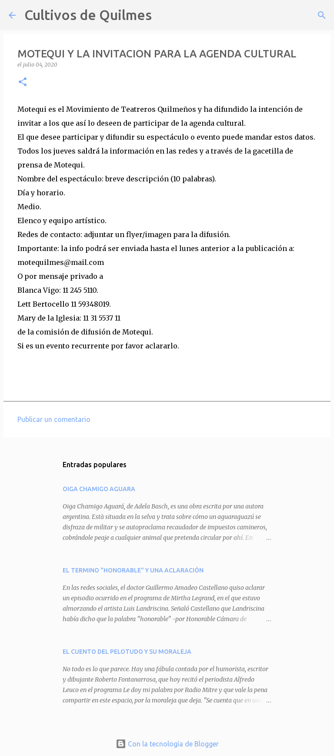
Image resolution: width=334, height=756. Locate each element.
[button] (22, 82)
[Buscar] (164, 15)
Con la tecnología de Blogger (167, 744)
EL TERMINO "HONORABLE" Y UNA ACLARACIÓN (133, 570)
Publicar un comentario (53, 419)
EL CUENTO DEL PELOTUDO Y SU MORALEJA (127, 651)
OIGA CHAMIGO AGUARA (99, 488)
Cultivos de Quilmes (88, 15)
